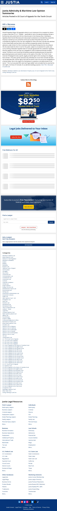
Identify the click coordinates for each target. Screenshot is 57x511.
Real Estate (5, 442)
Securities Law (5, 325)
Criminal (30, 410)
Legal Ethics (5, 310)
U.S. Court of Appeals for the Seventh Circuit (13, 358)
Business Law (5, 266)
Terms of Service (36, 507)
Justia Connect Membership (36, 477)
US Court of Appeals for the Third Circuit (12, 386)
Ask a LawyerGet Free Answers (8, 238)
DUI (29, 414)
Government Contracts (7, 295)
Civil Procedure (6, 270)
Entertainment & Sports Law (9, 288)
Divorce (30, 412)
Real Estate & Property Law (27, 71)
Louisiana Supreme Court (8, 312)
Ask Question (28, 245)
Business (5, 428)
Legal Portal (18, 507)
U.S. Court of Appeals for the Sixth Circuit (12, 359)
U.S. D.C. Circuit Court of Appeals (10, 364)
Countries (5, 491)
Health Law (5, 296)
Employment (5, 435)
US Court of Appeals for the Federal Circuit (12, 372)
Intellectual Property (8, 438)
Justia (30, 505)
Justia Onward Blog (33, 489)
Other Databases (7, 475)
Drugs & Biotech (6, 285)
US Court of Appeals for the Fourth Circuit (12, 376)
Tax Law (4, 336)
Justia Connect (10, 507)
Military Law (5, 315)
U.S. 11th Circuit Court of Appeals (10, 339)
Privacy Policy (46, 507)
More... (4, 424)
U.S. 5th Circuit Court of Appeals (10, 342)
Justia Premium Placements (36, 482)
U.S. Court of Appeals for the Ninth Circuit (12, 354)
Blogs (30, 442)
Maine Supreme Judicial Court (9, 314)
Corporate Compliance (7, 282)
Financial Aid (31, 435)
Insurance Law (5, 303)
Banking (4, 263)
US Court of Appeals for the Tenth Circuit (44, 71)
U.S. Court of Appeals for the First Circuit (12, 351)
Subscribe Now (28, 207)
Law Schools (32, 428)
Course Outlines (32, 438)
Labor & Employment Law (8, 307)
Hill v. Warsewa (8, 24)
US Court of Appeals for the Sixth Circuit (12, 383)
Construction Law (6, 279)
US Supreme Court (6, 387)
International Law (6, 304)
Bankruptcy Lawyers (8, 407)
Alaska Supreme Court (7, 257)
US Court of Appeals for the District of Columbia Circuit (15, 367)
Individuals (32, 405)
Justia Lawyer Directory (34, 479)
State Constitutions (33, 454)
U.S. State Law (33, 451)
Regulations (5, 458)
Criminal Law (5, 284)
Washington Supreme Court (9, 389)
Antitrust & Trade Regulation (9, 259)
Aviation (4, 262)
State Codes (31, 456)
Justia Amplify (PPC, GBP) (35, 486)
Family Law (31, 419)
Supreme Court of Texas (8, 334)
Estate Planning (32, 417)
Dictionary (31, 430)
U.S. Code (4, 456)
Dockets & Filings (7, 468)
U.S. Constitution (7, 454)
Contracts (4, 281)
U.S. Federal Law (7, 451)
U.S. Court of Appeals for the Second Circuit (12, 356)
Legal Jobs (5, 477)
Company (25, 507)
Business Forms (6, 482)
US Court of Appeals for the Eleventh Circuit (12, 370)
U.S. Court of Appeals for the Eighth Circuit (12, 347)
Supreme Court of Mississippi (9, 329)
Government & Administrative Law (10, 293)
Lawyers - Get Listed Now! (28, 227)
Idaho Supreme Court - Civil (9, 298)
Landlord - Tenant (6, 309)
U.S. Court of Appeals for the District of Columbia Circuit (15, 345)
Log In (46, 2)
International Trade (7, 306)
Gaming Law (5, 292)
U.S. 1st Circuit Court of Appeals (10, 340)
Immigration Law (6, 299)
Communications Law (7, 276)
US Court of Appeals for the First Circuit (11, 375)
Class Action (5, 273)
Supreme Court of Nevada (8, 331)
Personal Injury (6, 317)
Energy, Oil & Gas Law (7, 287)
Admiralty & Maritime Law (13, 71)
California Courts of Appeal (8, 268)
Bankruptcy (5, 265)
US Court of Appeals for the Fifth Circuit (11, 373)
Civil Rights (5, 271)
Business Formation (7, 430)
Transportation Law (7, 337)
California (31, 461)
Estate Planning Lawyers (9, 417)
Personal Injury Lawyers (9, 422)
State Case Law (32, 458)
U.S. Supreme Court (7, 365)
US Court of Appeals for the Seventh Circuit (12, 381)
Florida (30, 463)
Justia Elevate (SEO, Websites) (36, 484)
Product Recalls (6, 484)
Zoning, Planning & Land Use (9, 72)
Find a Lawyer (7, 215)
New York (31, 466)
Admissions (31, 433)
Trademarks (5, 489)
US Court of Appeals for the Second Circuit (12, 380)
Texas (30, 468)
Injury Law (4, 301)
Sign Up (53, 2)
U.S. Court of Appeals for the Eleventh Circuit (13, 348)
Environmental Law (7, 290)
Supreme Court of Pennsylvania (10, 332)
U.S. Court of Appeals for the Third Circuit (12, 362)
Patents (4, 486)
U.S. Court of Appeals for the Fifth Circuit (12, 350)
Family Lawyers (6, 419)
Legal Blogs (5, 479)
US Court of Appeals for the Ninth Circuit (12, 378)
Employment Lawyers (8, 414)
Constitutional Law (6, 277)
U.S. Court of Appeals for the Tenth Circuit (12, 361)
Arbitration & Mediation (8, 260)
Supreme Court (6, 461)
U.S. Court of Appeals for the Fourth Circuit (12, 353)
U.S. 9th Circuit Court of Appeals (10, 343)
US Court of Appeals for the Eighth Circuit (12, 369)
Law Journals (32, 440)
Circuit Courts (6, 463)
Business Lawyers (7, 410)
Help (30, 507)
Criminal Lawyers (7, 412)
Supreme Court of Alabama (9, 326)
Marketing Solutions (35, 475)
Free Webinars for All (10, 150)
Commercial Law (6, 274)
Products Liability (6, 318)
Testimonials (32, 491)
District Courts (6, 466)
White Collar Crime (6, 391)
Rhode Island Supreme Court (9, 323)
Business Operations (8, 433)
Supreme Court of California (9, 328)
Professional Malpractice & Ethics (10, 320)
